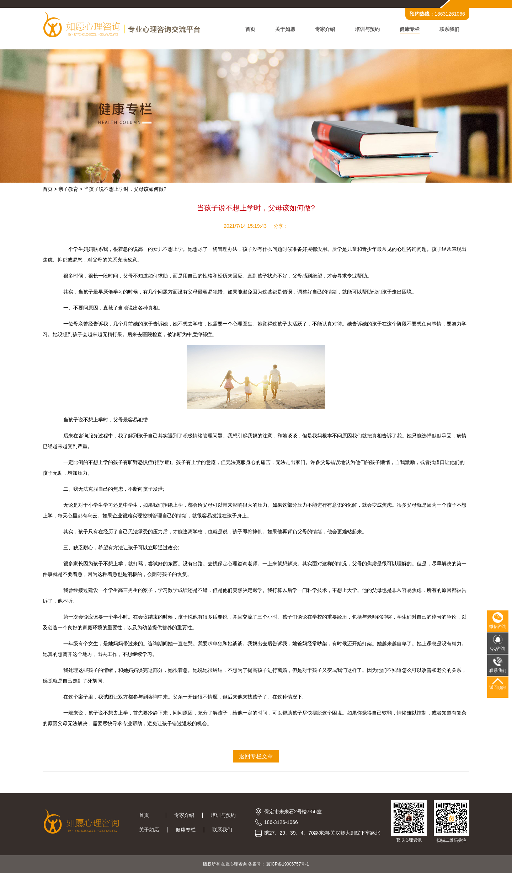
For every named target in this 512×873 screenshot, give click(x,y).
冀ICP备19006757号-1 (287, 864)
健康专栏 (410, 29)
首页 (250, 29)
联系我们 (449, 29)
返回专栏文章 (256, 756)
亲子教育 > (70, 189)
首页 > (50, 189)
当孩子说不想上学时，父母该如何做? (125, 189)
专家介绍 (325, 29)
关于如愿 (285, 29)
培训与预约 (367, 29)
